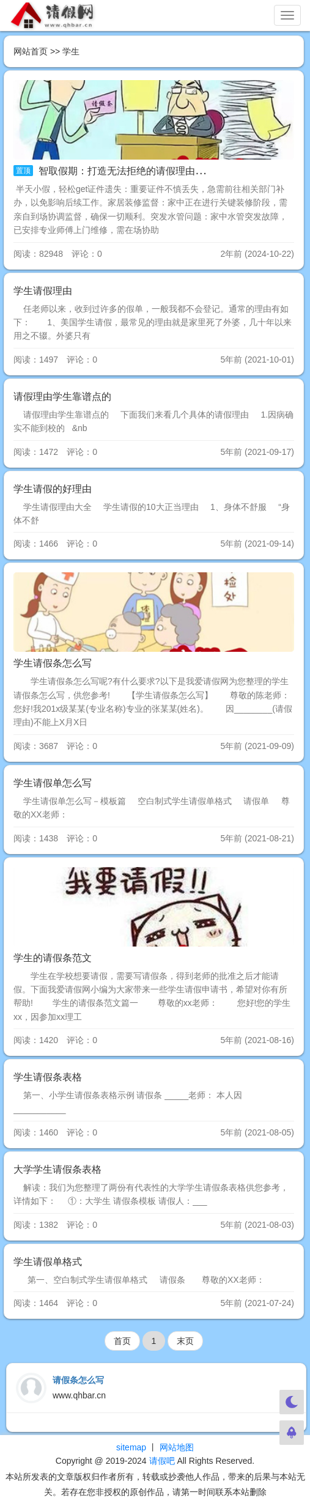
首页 (122, 1341)
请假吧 (162, 1461)
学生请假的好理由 (52, 489)
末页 (185, 1341)
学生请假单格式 (47, 1262)
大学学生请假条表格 (57, 1169)
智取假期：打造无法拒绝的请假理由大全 (124, 171)
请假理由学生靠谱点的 (62, 396)
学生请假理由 (42, 291)
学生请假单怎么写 (52, 783)
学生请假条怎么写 (52, 663)
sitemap (131, 1447)
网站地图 (177, 1447)
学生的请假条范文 (52, 958)
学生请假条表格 (47, 1077)
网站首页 (30, 51)
